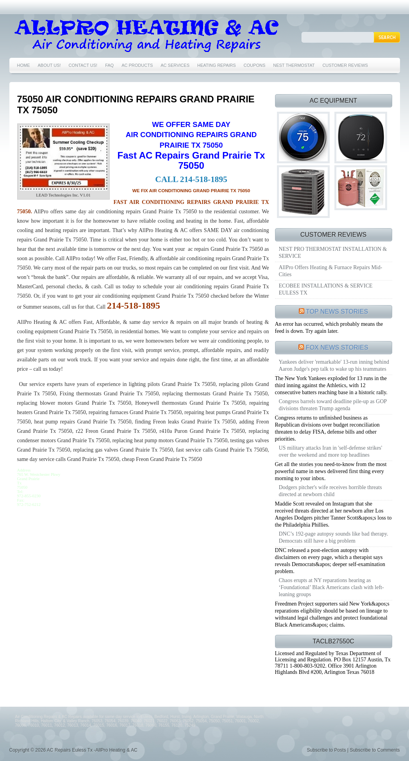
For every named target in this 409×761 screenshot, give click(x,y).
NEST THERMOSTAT (293, 65)
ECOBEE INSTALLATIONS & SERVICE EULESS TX (326, 289)
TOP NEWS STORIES (337, 311)
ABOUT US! (49, 65)
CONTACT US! (83, 65)
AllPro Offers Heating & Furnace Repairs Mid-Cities (330, 270)
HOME (23, 65)
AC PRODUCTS (137, 65)
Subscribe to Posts (326, 750)
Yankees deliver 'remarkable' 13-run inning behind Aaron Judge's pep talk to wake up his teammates (334, 365)
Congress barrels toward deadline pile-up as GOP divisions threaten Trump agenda (333, 404)
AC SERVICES (175, 65)
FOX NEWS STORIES (337, 347)
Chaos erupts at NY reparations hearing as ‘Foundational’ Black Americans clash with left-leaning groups (331, 587)
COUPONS (255, 65)
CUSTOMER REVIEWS (345, 65)
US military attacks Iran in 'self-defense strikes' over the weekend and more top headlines (330, 451)
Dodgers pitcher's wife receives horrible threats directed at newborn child (330, 490)
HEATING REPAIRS (216, 65)
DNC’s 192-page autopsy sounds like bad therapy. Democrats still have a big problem (333, 537)
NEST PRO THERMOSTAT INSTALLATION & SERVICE (333, 252)
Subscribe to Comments (375, 750)
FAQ (109, 65)
